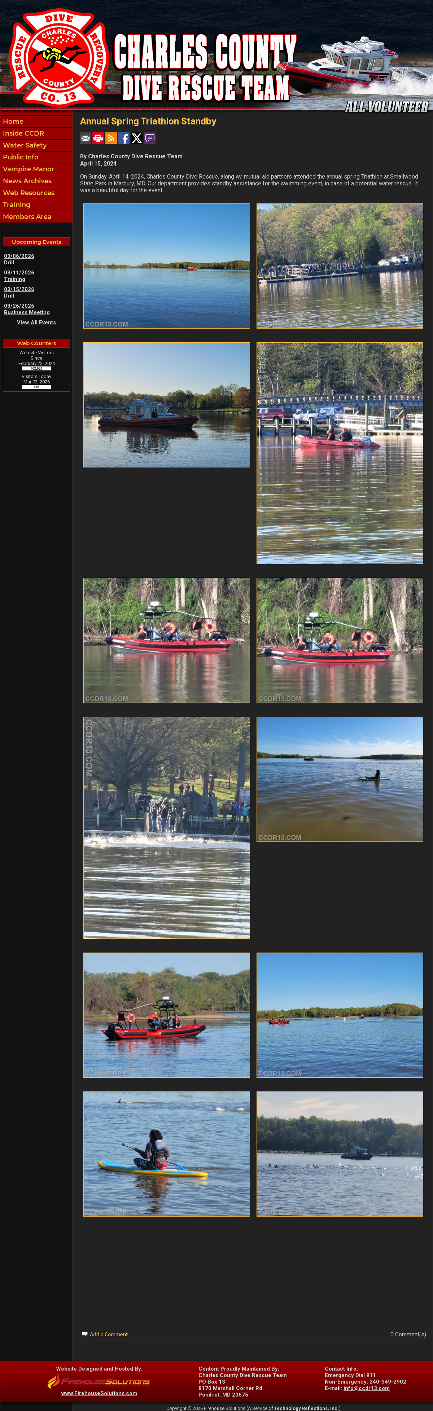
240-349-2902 (387, 1382)
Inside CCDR (22, 133)
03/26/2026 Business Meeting (27, 309)
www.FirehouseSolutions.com (99, 1393)
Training (15, 205)
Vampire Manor (27, 169)
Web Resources (27, 193)
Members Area (26, 217)
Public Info (20, 157)
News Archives (26, 181)
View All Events (36, 322)
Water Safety (24, 145)
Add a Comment (109, 1334)
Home (12, 122)
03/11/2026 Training (19, 275)
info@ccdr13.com (367, 1388)
